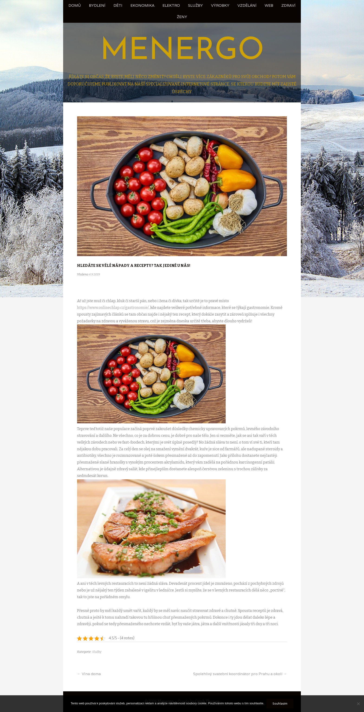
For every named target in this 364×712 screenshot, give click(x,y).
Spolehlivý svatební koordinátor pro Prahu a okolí (240, 673)
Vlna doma (89, 673)
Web (269, 5)
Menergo (182, 51)
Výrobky (220, 5)
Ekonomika (142, 5)
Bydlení (97, 5)
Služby (195, 5)
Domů (74, 5)
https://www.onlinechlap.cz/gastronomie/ (113, 307)
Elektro (171, 5)
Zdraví (288, 5)
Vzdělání (247, 5)
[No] (358, 703)
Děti (118, 5)
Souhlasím (280, 703)
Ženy (182, 16)
